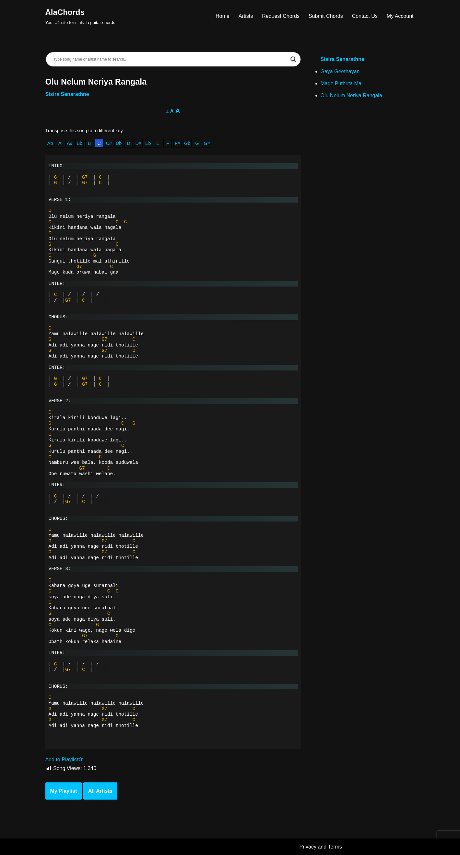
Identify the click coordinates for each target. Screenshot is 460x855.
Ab (50, 143)
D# (138, 143)
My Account (400, 16)
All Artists (100, 791)
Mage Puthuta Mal (342, 83)
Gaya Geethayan (340, 71)
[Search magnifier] (293, 59)
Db (119, 143)
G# (207, 143)
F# (177, 143)
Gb (187, 143)
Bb (79, 143)
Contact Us (365, 16)
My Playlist (63, 791)
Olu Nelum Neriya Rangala (351, 95)
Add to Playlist (64, 759)
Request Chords (281, 16)
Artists (246, 16)
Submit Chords (326, 16)
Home (223, 16)
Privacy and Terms (321, 846)
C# (109, 143)
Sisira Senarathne (67, 94)
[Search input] (170, 59)
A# (70, 143)
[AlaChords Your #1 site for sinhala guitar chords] (80, 16)
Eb (148, 143)
